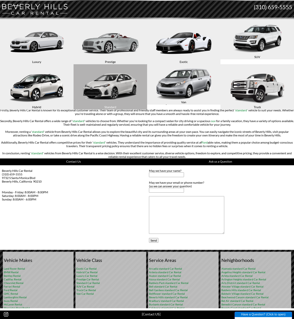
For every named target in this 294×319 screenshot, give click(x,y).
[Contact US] (151, 314)
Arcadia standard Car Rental (165, 268)
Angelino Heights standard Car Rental (243, 272)
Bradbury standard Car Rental (166, 300)
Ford (205, 142)
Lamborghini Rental (15, 297)
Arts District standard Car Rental (240, 283)
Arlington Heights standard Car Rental (243, 279)
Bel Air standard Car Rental (237, 300)
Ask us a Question (220, 161)
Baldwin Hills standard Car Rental (241, 290)
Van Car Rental (85, 293)
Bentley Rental (12, 275)
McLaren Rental (13, 304)
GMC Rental (11, 293)
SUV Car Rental (85, 286)
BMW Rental (11, 272)
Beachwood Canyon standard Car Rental (245, 297)
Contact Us (73, 161)
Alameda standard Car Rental (238, 268)
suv (213, 121)
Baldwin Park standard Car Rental (168, 283)
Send (153, 240)
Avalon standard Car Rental (165, 275)
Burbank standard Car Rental (166, 304)
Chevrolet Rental (14, 283)
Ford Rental (10, 290)
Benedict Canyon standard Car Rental (243, 304)
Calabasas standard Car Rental (167, 308)
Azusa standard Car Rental (164, 279)
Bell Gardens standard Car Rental (168, 290)
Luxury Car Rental (86, 275)
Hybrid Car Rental (87, 272)
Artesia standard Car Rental (165, 272)
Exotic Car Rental (86, 268)
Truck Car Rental (86, 290)
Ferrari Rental (12, 286)
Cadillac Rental (12, 279)
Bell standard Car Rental (163, 286)
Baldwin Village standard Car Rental (242, 293)
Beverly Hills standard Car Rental (168, 297)
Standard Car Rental (88, 283)
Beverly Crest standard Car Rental (241, 308)
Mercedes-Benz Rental (17, 308)
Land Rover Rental (14, 268)
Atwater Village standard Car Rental (242, 286)
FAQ (152, 50)
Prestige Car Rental (87, 279)
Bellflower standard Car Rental (167, 293)
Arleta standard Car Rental (237, 275)
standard (105, 103)
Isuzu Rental (11, 300)
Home (143, 50)
